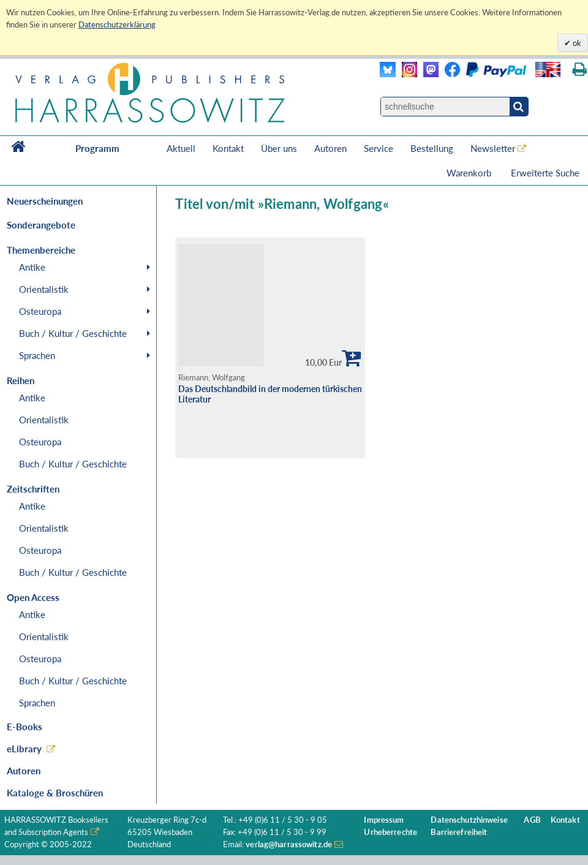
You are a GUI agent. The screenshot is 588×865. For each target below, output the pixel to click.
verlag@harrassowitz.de (289, 844)
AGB (532, 820)
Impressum (384, 820)
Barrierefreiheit (459, 832)
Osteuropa (40, 311)
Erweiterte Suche (545, 172)
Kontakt (228, 148)
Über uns (279, 148)
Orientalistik (44, 289)
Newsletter (492, 148)
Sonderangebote (41, 224)
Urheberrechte (390, 832)
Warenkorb (470, 172)
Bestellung (431, 148)
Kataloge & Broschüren (55, 792)
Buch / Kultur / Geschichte (73, 333)
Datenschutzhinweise (469, 820)
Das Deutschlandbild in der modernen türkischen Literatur (270, 393)
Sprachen (37, 355)
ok (576, 43)
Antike (32, 267)
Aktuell (181, 148)
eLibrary (24, 748)
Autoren (330, 148)
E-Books (24, 726)
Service (378, 148)
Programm (97, 148)
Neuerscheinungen (45, 200)
